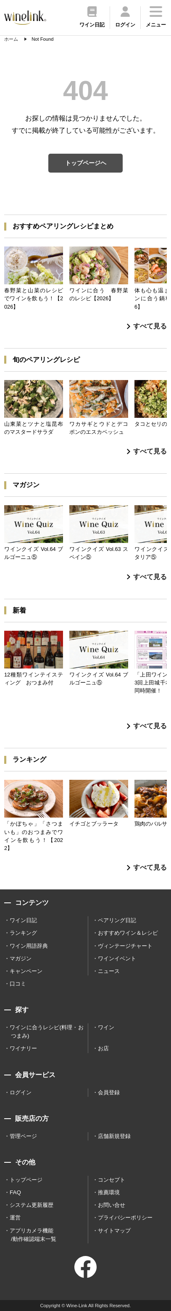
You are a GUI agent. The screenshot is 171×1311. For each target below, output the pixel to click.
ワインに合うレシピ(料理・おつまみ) (46, 1031)
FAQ (15, 1192)
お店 (103, 1048)
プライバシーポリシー (125, 1217)
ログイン (21, 1092)
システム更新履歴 (31, 1205)
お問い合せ (111, 1205)
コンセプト (111, 1180)
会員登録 (109, 1092)
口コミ (18, 984)
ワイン (106, 1027)
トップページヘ (85, 163)
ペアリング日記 (117, 920)
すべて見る (147, 326)
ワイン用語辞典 (29, 946)
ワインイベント (117, 958)
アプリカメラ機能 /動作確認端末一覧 (33, 1234)
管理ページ (23, 1136)
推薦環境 (109, 1192)
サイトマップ (114, 1230)
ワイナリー (23, 1048)
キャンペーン (26, 971)
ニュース (109, 971)
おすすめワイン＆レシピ (128, 933)
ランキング (23, 933)
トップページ (26, 1180)
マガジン (21, 958)
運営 (15, 1217)
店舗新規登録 (114, 1136)
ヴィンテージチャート (125, 946)
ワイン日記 (23, 920)
